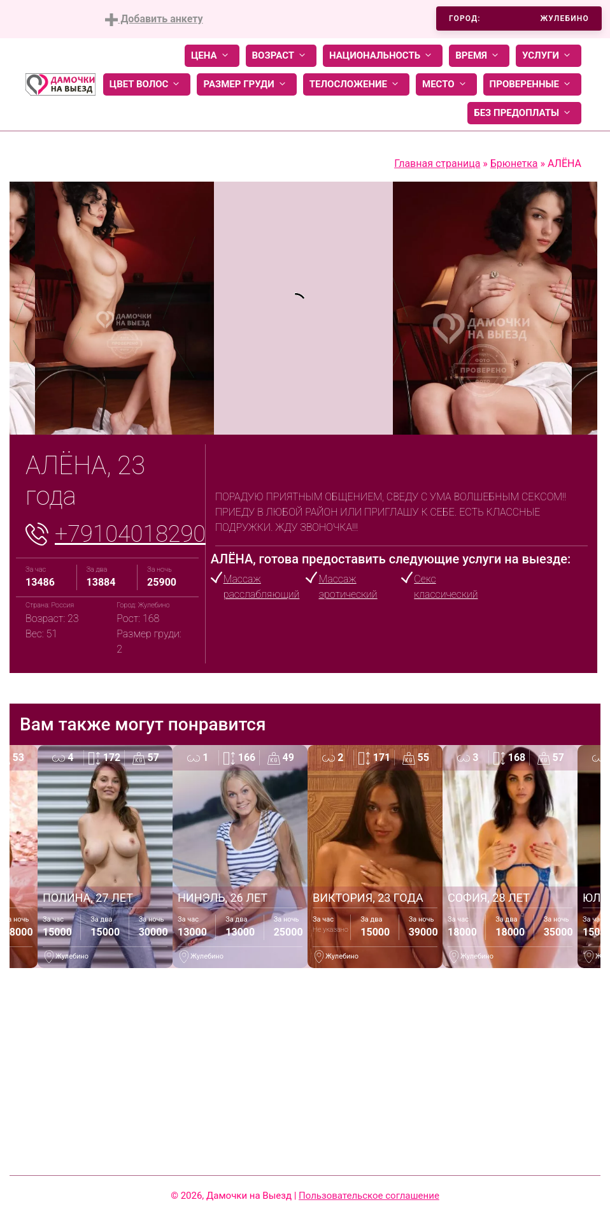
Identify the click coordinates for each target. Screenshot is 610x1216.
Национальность (382, 56)
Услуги (548, 56)
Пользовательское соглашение (369, 1195)
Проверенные (532, 84)
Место (446, 84)
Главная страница (437, 163)
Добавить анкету (153, 19)
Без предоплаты (524, 113)
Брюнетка (514, 163)
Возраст (281, 56)
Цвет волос (147, 84)
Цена (212, 56)
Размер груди (246, 84)
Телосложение (356, 84)
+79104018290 (130, 534)
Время (479, 56)
